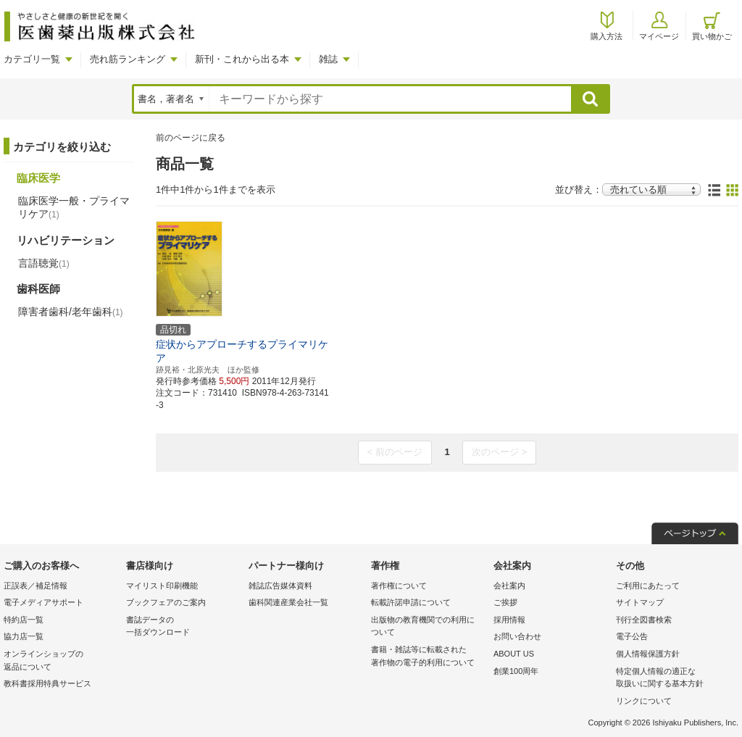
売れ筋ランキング (127, 59)
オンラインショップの (61, 661)
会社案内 (509, 585)
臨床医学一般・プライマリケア (74, 207)
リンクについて (644, 700)
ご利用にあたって (648, 585)
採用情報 (509, 619)
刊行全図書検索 (644, 619)
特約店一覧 (23, 619)
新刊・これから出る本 (242, 59)
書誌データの (183, 627)
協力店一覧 (23, 636)
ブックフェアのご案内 (166, 602)
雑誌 (328, 59)
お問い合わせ (517, 636)
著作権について (399, 585)
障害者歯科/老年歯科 (70, 311)
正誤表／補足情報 (35, 585)
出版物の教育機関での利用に (428, 627)
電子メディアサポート (43, 602)
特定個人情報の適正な (673, 679)
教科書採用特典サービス (47, 683)
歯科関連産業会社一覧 (288, 602)
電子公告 (632, 636)
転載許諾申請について (411, 602)
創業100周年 (515, 671)
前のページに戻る (190, 138)
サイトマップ (640, 602)
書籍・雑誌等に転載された (428, 657)
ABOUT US (513, 653)
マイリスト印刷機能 (162, 585)
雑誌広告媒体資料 (280, 585)
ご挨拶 (505, 602)
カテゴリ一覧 (32, 59)
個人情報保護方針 (648, 653)
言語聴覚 (44, 263)
